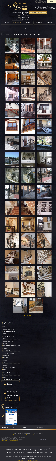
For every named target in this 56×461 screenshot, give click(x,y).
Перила (4, 326)
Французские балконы (9, 350)
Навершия (5, 355)
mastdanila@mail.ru (23, 14)
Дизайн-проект (12, 392)
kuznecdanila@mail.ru (22, 12)
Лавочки (5, 360)
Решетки (5, 343)
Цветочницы (6, 372)
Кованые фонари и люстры (11, 379)
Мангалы (5, 362)
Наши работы (13, 28)
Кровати (5, 358)
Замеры (10, 388)
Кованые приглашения (9, 331)
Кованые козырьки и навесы (11, 346)
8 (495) (22, 17)
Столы (4, 365)
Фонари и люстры (8, 353)
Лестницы (5, 334)
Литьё (4, 377)
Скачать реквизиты (18, 435)
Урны (4, 370)
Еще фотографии (28, 315)
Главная (5, 28)
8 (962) (22, 16)
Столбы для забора (8, 341)
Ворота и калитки (8, 336)
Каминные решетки (8, 367)
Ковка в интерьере (8, 374)
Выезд (9, 384)
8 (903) (22, 19)
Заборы (4, 338)
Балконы (5, 348)
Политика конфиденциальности (34, 435)
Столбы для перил (8, 329)
